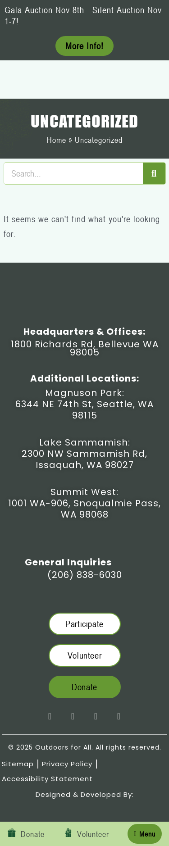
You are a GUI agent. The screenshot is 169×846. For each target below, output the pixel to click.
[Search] (154, 173)
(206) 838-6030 (84, 575)
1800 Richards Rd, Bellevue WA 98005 (85, 348)
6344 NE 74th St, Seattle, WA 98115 (84, 410)
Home (56, 140)
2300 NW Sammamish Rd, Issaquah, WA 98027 (84, 459)
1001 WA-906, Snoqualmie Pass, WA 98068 (84, 509)
